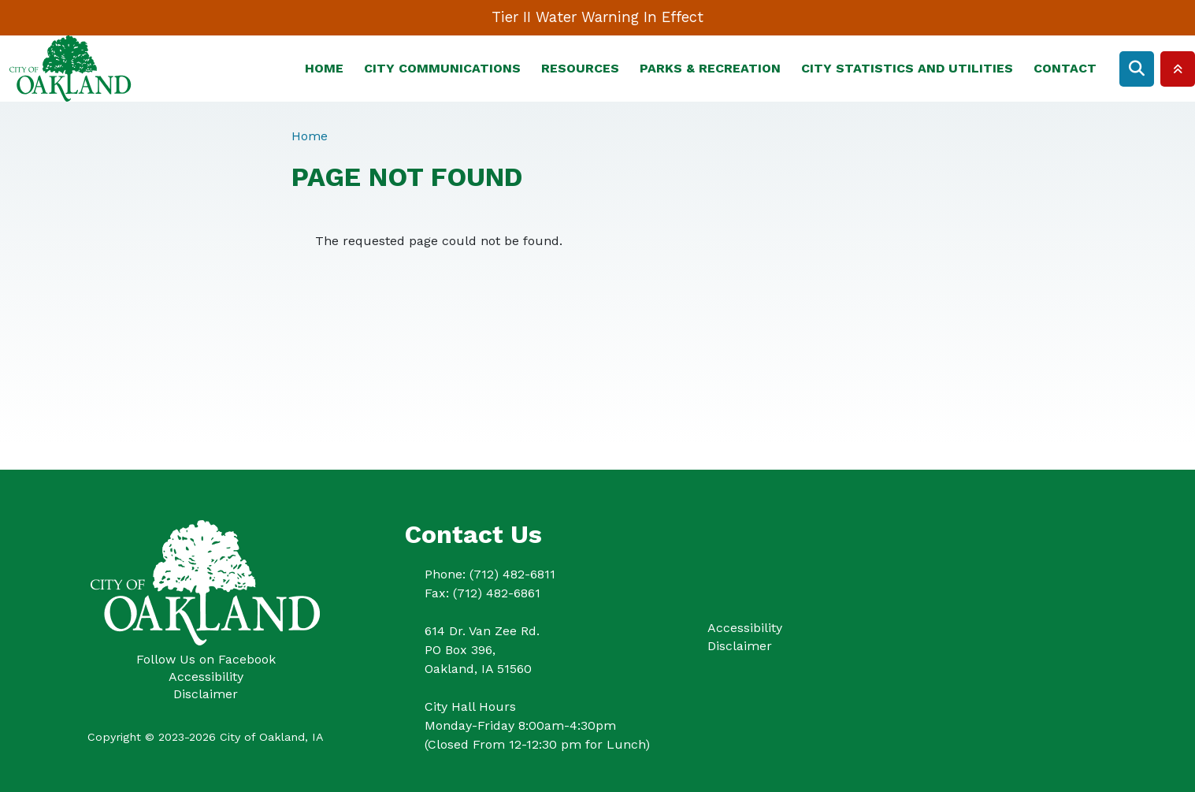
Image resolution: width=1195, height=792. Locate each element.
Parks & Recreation (710, 68)
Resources (580, 68)
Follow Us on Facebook (206, 659)
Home (324, 68)
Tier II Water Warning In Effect (597, 17)
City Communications (442, 68)
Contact (1065, 68)
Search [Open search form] (1136, 69)
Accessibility (206, 676)
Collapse (1177, 69)
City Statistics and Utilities (907, 68)
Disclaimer (205, 693)
